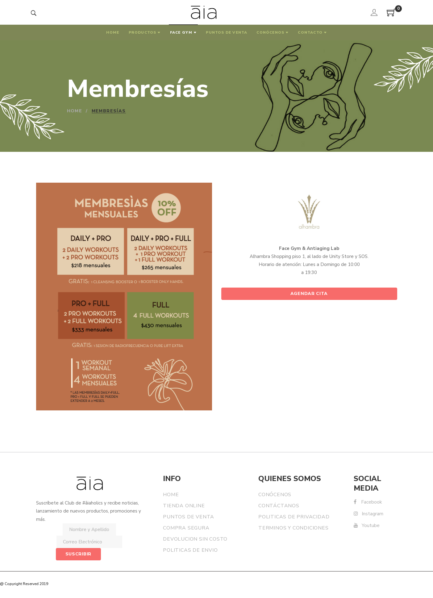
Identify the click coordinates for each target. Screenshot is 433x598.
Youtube (367, 525)
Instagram (368, 513)
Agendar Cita (309, 294)
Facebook (368, 502)
